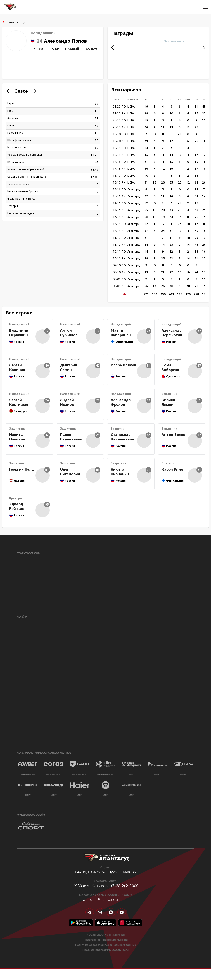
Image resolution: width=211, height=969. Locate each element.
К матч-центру (15, 22)
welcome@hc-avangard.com (106, 899)
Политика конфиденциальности (106, 939)
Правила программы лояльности (105, 949)
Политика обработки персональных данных (105, 944)
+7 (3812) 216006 (125, 886)
